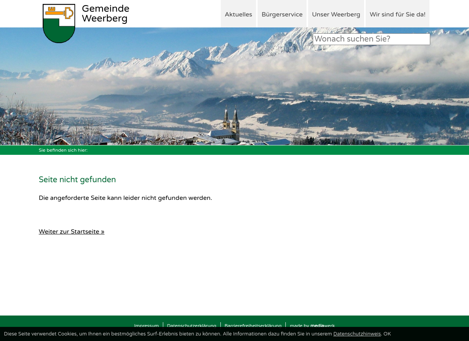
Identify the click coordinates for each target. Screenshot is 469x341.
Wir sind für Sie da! (398, 14)
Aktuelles (238, 14)
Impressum (146, 325)
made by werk (312, 325)
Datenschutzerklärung (191, 325)
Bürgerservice (282, 14)
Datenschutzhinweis (357, 334)
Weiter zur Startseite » (72, 232)
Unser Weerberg (336, 14)
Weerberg (106, 14)
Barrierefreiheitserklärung (253, 325)
